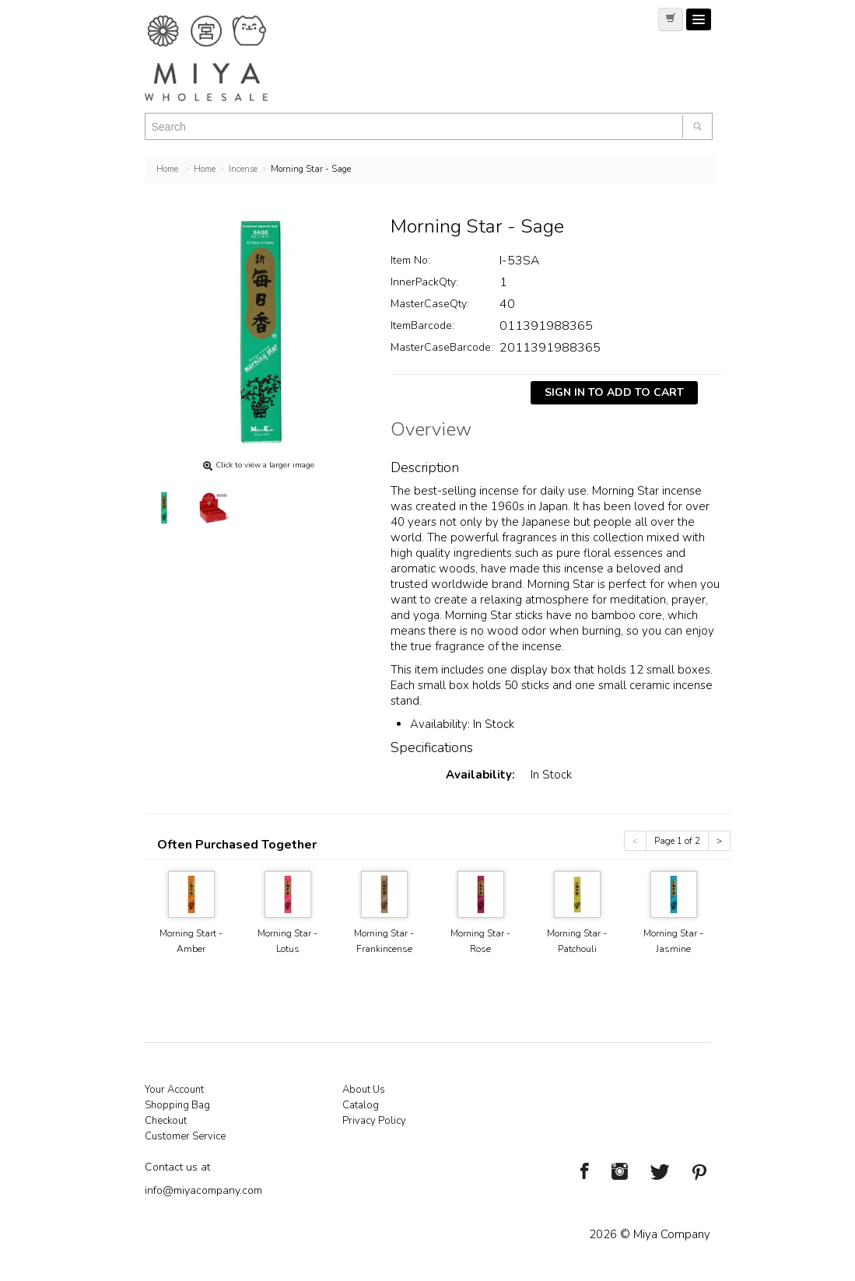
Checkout (166, 1121)
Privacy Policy (374, 1121)
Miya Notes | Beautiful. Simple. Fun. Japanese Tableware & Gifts (222, 58)
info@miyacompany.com (203, 1190)
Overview (431, 432)
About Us (363, 1090)
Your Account (174, 1090)
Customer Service (185, 1136)
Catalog (360, 1105)
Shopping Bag (177, 1105)
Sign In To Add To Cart (614, 392)
